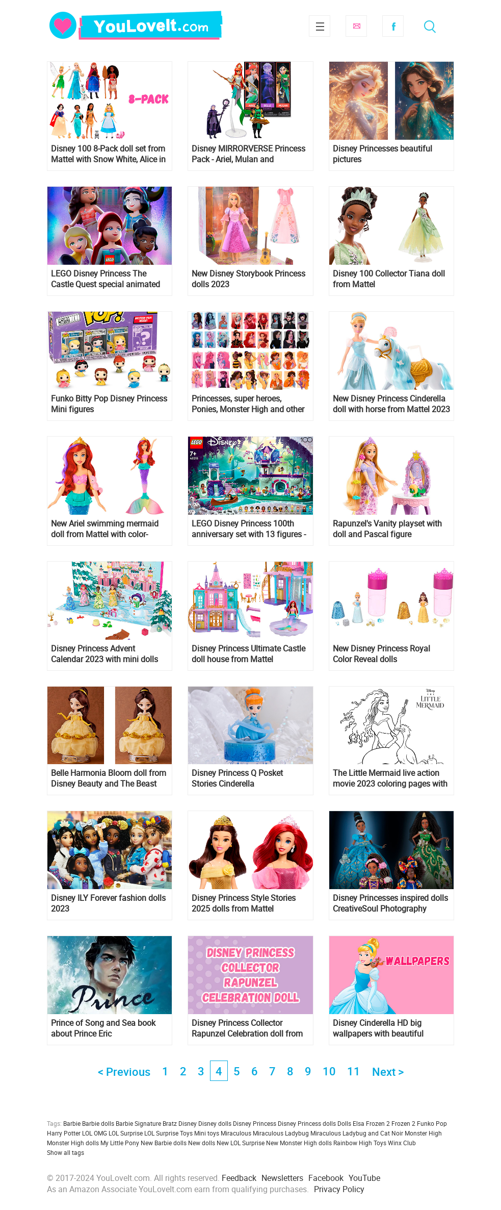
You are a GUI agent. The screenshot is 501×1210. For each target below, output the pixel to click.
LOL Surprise (126, 1133)
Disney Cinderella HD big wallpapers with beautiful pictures (378, 1028)
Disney (187, 1123)
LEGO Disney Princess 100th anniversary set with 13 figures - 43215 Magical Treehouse (249, 529)
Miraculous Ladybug (281, 1133)
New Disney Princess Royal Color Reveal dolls (381, 654)
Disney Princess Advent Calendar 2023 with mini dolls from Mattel (104, 654)
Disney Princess (254, 1123)
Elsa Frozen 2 (371, 1123)
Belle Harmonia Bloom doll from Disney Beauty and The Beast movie (108, 778)
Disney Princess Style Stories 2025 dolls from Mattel (244, 903)
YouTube (364, 1177)
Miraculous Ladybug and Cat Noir (356, 1133)
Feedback (239, 1177)
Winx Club (402, 1143)
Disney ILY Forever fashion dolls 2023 (108, 903)
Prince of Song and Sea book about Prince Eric (103, 1028)
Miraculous (236, 1133)
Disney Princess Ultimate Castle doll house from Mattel (248, 654)
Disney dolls (214, 1123)
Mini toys (206, 1133)
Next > (388, 1071)
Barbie (72, 1123)
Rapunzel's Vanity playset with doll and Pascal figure (387, 529)
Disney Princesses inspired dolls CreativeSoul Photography (390, 903)
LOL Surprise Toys (168, 1133)
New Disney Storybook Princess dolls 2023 (248, 279)
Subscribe (356, 26)
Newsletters (282, 1177)
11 (353, 1071)
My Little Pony (119, 1143)
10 (329, 1071)
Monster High (423, 1133)
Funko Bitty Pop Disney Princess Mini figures (109, 404)
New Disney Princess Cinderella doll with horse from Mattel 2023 (391, 404)
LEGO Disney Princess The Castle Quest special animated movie (105, 279)
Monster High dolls (73, 1143)
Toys (380, 1143)
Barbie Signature (138, 1123)
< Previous (124, 1071)
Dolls (344, 1123)
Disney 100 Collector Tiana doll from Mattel (389, 279)
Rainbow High (352, 1143)
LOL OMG (94, 1133)
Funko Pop (432, 1123)
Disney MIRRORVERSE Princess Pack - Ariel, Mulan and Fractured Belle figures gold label (248, 154)
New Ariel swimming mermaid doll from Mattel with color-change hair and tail (105, 529)
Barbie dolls (98, 1123)
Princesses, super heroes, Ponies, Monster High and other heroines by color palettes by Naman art (248, 404)
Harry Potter (64, 1133)
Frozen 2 (403, 1123)
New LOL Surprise (241, 1143)
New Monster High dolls (299, 1143)
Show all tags (65, 1152)
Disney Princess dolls (307, 1123)
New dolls (201, 1143)
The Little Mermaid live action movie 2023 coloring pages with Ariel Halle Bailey (390, 778)
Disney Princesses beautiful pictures (382, 154)
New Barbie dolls (164, 1143)
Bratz (170, 1123)
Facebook (393, 26)
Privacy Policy (339, 1189)
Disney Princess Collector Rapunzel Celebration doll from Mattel (247, 1028)
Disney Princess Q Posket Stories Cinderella (237, 778)
